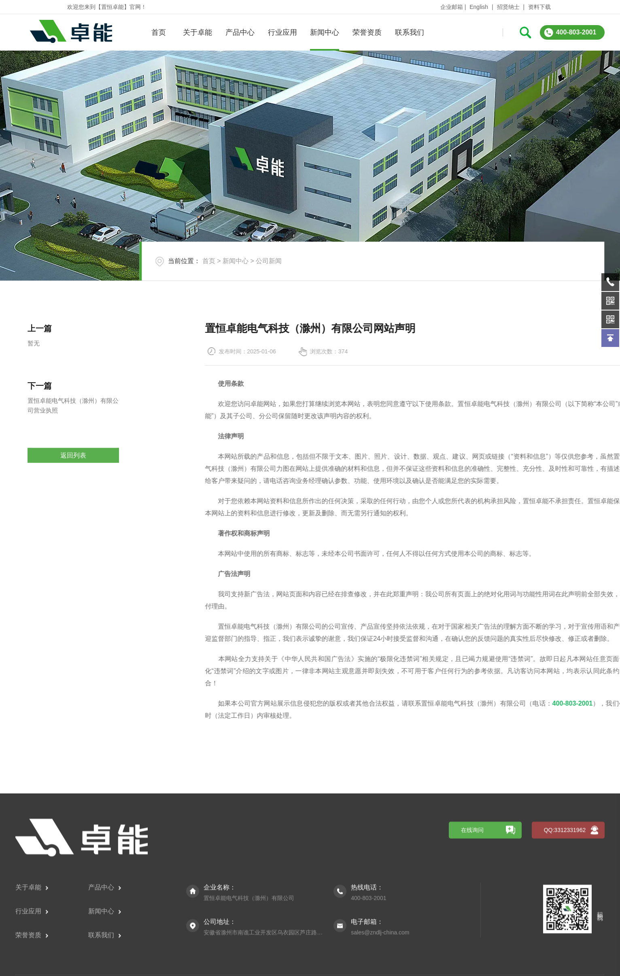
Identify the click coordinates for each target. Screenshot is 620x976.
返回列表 (73, 482)
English (478, 7)
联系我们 (408, 32)
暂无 (34, 374)
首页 (158, 32)
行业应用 (281, 32)
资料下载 (539, 7)
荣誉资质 (366, 32)
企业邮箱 (451, 7)
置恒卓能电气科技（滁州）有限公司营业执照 (73, 443)
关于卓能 (196, 32)
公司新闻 (269, 260)
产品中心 (239, 32)
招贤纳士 (508, 7)
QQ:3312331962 (565, 960)
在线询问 (472, 960)
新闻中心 (324, 32)
